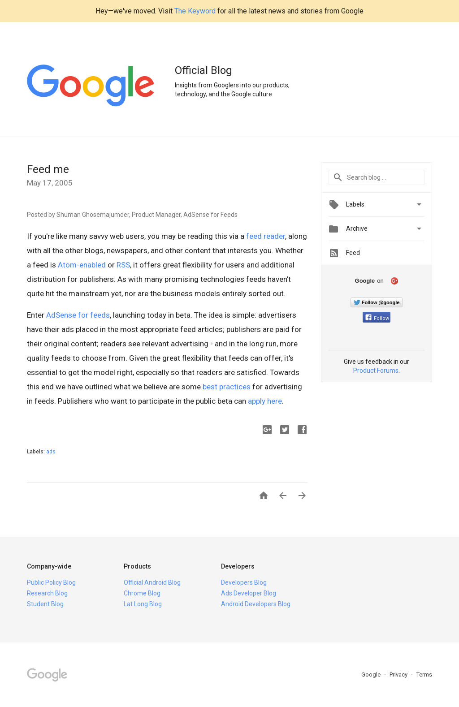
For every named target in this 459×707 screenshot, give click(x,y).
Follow (377, 318)
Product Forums (375, 370)
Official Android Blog (152, 582)
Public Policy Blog (51, 582)
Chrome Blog (142, 593)
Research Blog (47, 593)
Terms (424, 674)
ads (51, 451)
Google (371, 674)
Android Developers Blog (255, 604)
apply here (265, 401)
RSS (123, 264)
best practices (227, 386)
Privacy (399, 674)
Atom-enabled (82, 264)
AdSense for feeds (78, 314)
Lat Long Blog (143, 604)
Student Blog (45, 604)
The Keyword (195, 11)
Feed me (48, 169)
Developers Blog (244, 582)
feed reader (265, 236)
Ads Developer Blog (248, 593)
